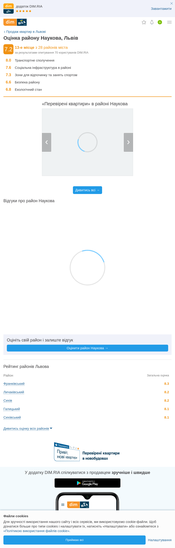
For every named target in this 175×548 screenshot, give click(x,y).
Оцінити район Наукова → (87, 348)
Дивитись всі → (87, 190)
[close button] (171, 3)
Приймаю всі (75, 540)
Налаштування (160, 540)
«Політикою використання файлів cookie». (36, 531)
